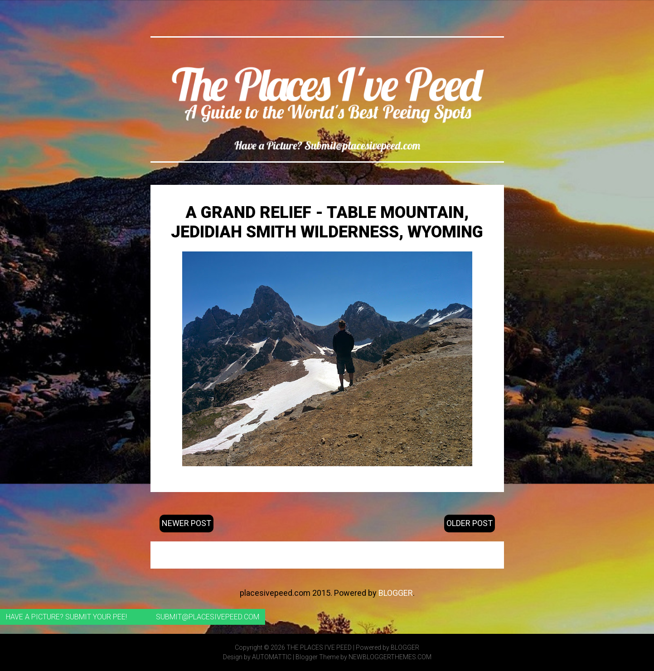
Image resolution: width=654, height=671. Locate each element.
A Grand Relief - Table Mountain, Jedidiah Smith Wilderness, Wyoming (327, 222)
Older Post (469, 523)
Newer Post (186, 523)
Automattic (271, 657)
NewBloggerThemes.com (390, 657)
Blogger (395, 593)
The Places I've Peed (319, 647)
